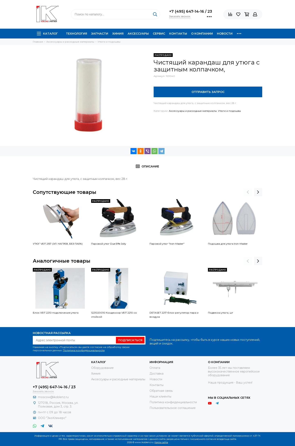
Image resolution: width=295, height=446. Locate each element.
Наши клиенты (160, 396)
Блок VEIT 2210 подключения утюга (55, 312)
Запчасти (99, 33)
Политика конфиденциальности (84, 350)
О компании (202, 33)
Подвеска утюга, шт (220, 312)
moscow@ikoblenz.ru (53, 397)
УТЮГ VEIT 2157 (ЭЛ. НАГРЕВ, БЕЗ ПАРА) (58, 243)
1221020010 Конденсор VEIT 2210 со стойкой (114, 314)
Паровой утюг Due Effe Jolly (108, 243)
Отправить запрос (208, 92)
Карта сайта (161, 442)
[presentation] (248, 192)
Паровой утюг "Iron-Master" (167, 243)
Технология (76, 33)
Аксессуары (138, 33)
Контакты (178, 33)
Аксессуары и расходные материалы (193, 110)
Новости (225, 33)
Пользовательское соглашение (173, 408)
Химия (118, 33)
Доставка (156, 373)
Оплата (155, 368)
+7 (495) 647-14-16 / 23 (190, 11)
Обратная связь (161, 391)
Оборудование (102, 368)
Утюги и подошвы (229, 110)
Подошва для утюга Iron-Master (228, 243)
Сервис (159, 33)
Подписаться (130, 340)
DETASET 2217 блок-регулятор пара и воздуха (174, 314)
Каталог (47, 33)
